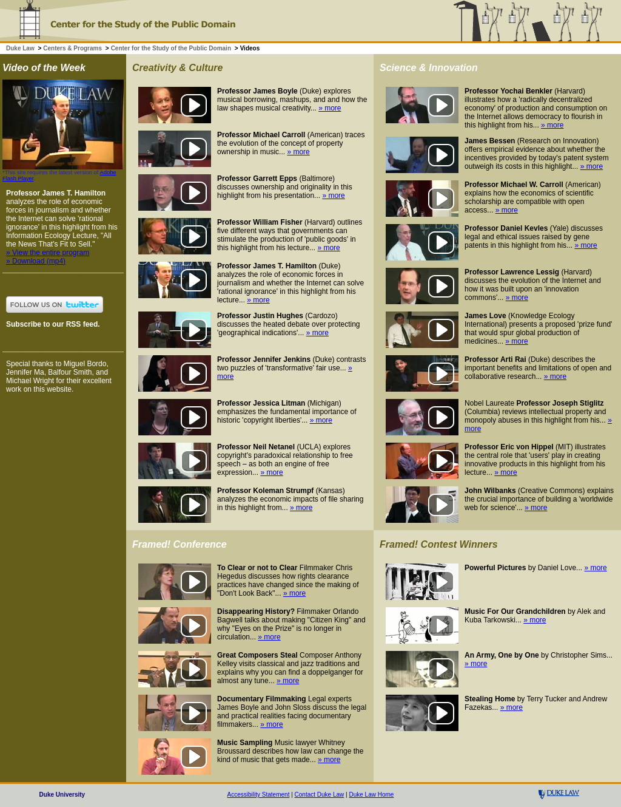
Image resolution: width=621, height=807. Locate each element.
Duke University (62, 794)
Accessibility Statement (258, 794)
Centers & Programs (72, 48)
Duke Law (20, 48)
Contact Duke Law (319, 794)
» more (329, 108)
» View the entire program (47, 252)
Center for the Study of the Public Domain (171, 48)
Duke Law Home (371, 794)
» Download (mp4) (35, 261)
